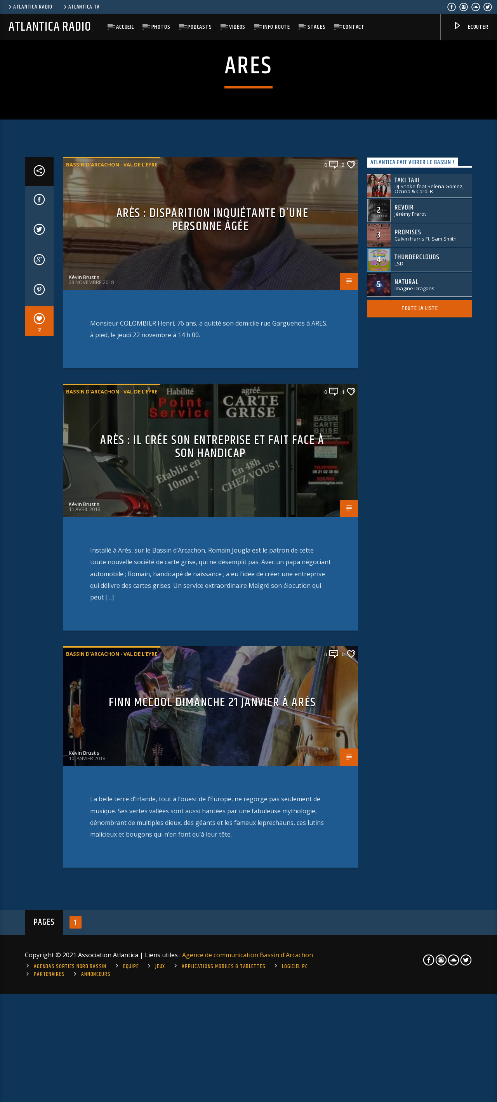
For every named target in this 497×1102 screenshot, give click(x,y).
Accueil (125, 27)
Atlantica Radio (29, 7)
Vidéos (237, 27)
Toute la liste (419, 581)
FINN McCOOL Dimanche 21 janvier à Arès (212, 975)
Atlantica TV (81, 7)
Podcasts (200, 27)
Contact (354, 27)
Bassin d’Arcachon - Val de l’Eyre (111, 437)
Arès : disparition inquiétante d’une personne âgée (212, 492)
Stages (317, 27)
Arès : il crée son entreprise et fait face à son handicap (212, 719)
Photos (160, 27)
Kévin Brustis (84, 549)
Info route (276, 27)
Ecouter (470, 27)
